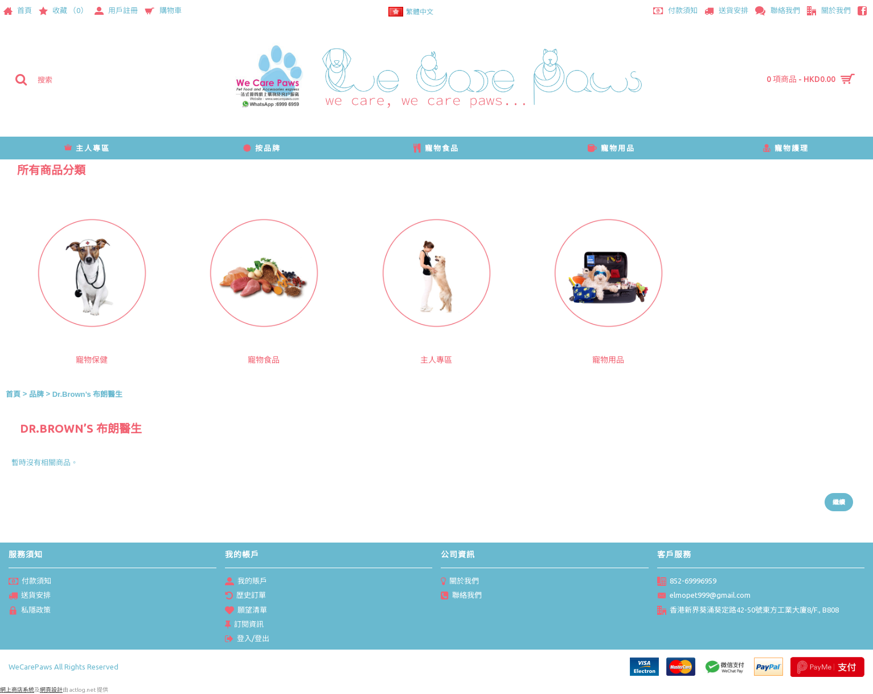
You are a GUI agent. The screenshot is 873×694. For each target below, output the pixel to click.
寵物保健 (92, 359)
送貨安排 (30, 596)
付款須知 (30, 582)
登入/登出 (247, 639)
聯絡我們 (461, 596)
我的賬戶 (246, 582)
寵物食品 (264, 359)
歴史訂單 (245, 596)
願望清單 (246, 611)
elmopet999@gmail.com (704, 596)
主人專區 (436, 359)
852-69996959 (686, 582)
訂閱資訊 (244, 625)
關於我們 (460, 582)
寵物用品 (608, 359)
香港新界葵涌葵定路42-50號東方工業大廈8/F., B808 (748, 611)
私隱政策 (30, 611)
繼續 (839, 502)
